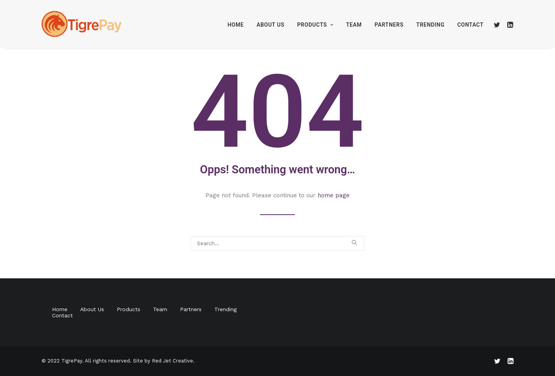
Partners (389, 25)
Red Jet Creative (172, 361)
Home (235, 25)
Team (354, 25)
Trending (430, 25)
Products (315, 25)
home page (334, 195)
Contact (470, 25)
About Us (270, 25)
